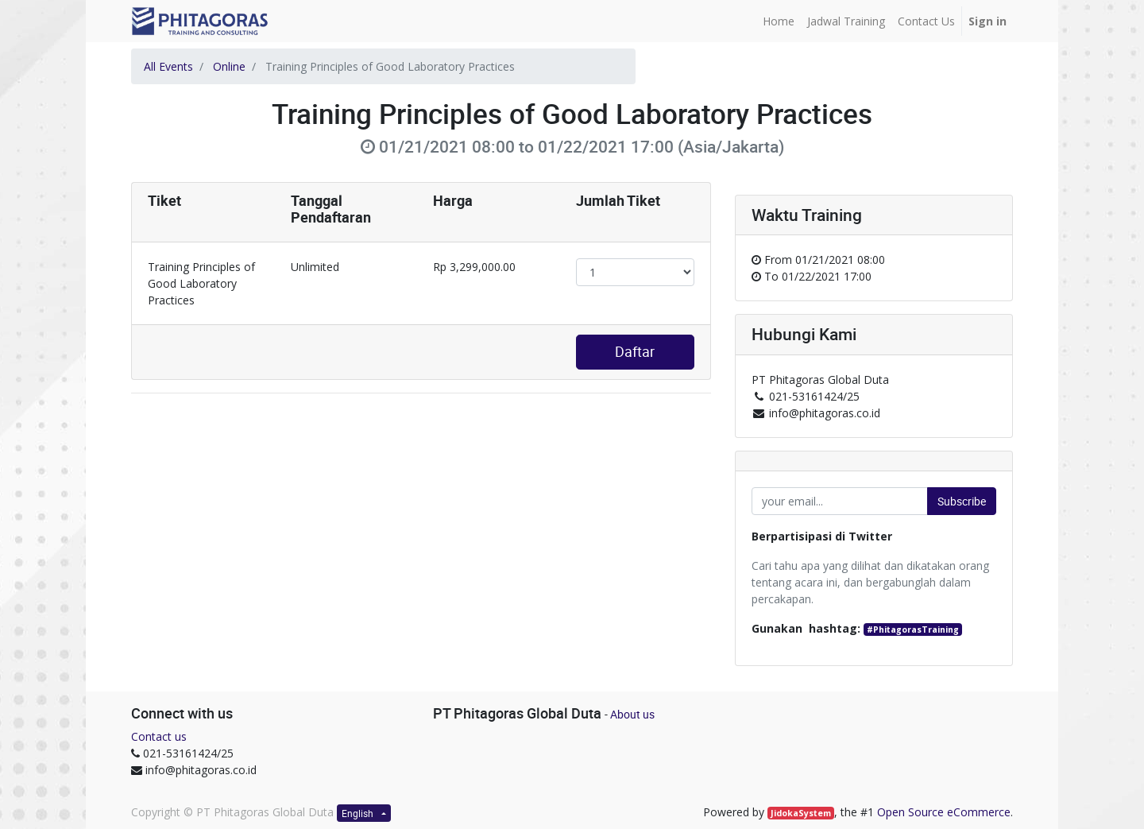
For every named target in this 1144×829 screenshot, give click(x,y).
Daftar (635, 352)
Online (229, 66)
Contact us (159, 736)
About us (632, 714)
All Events (168, 66)
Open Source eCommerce (944, 811)
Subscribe (961, 501)
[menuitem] (778, 21)
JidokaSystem (801, 813)
